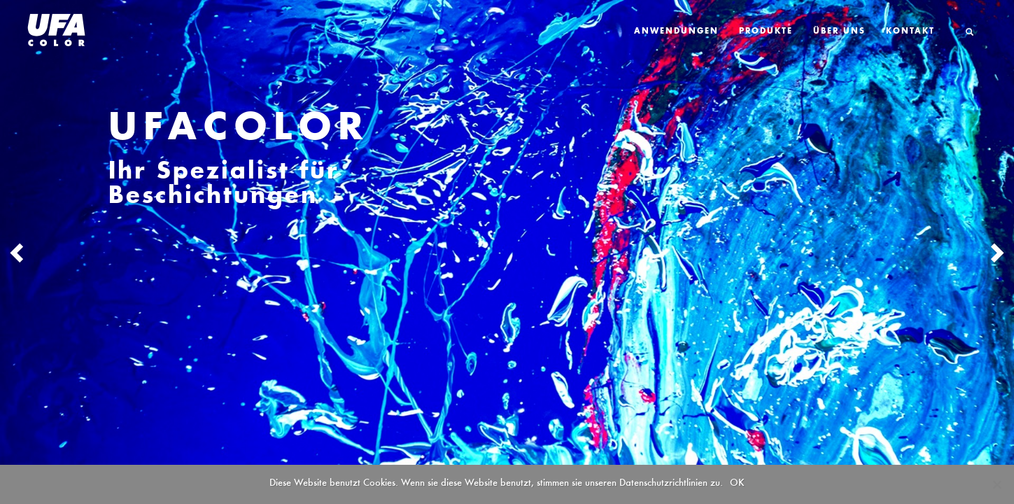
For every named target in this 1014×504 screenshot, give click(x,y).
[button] (76, 252)
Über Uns (839, 32)
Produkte (766, 32)
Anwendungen (676, 32)
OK (737, 482)
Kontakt (910, 32)
